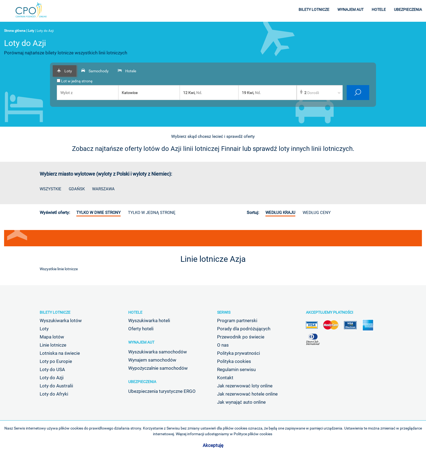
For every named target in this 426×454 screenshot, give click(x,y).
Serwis (223, 312)
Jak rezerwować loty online (244, 385)
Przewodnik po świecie (240, 337)
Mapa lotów (52, 337)
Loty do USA (52, 369)
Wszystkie (50, 188)
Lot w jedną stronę (74, 81)
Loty (44, 328)
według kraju (280, 212)
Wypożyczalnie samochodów (158, 368)
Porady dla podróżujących (243, 328)
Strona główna (15, 31)
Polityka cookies (234, 361)
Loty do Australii (56, 385)
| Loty (30, 31)
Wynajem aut (141, 342)
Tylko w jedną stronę (152, 212)
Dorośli (311, 93)
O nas (223, 345)
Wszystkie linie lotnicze (59, 269)
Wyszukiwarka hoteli (149, 320)
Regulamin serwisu (236, 369)
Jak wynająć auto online (241, 402)
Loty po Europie (56, 361)
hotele (379, 9)
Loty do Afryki (54, 394)
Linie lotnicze (53, 345)
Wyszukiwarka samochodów (157, 352)
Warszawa (103, 188)
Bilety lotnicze (55, 312)
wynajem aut (350, 9)
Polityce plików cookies (253, 434)
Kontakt (225, 377)
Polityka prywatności (238, 353)
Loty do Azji (52, 377)
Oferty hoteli (141, 328)
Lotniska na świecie (60, 353)
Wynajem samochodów (152, 360)
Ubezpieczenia (142, 382)
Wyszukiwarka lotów (61, 320)
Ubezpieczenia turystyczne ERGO (162, 391)
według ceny (317, 212)
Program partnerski (237, 320)
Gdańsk (77, 188)
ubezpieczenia (408, 9)
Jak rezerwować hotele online (247, 394)
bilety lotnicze (314, 9)
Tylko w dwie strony (98, 212)
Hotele (135, 312)
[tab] (64, 71)
